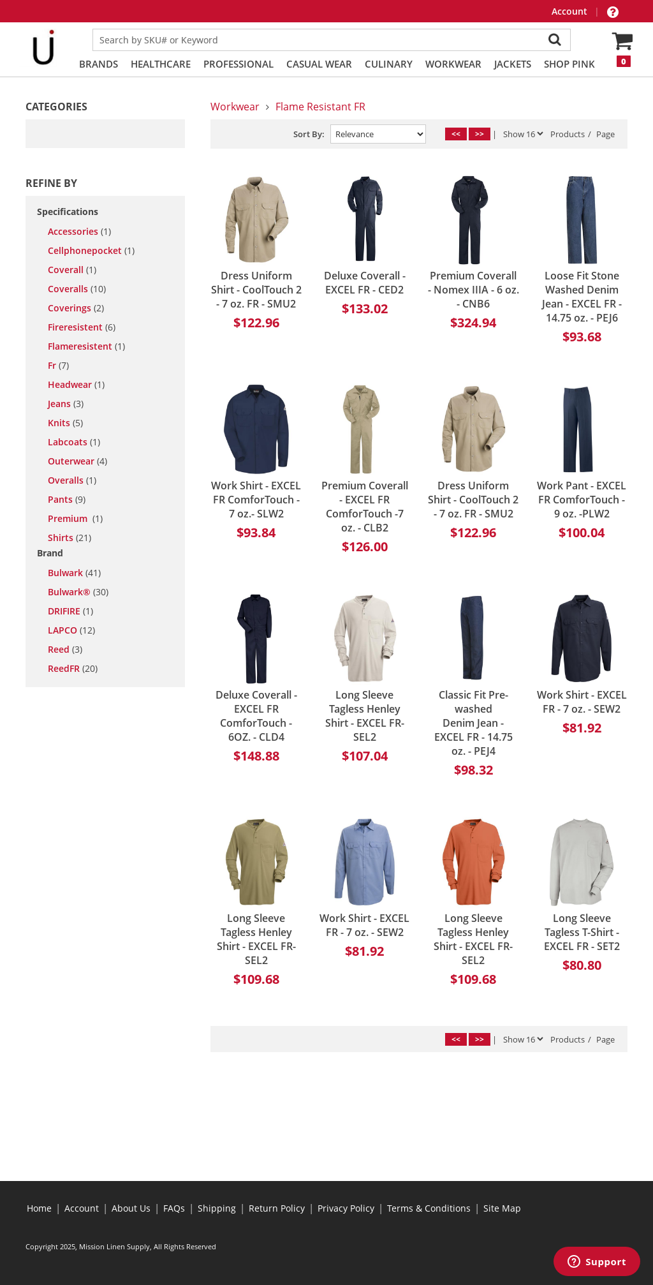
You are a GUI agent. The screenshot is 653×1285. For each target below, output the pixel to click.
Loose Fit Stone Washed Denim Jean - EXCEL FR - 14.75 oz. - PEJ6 (582, 297)
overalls (72, 480)
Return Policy (277, 1208)
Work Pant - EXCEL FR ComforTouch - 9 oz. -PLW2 (581, 500)
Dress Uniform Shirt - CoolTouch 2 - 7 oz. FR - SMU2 (256, 290)
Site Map (502, 1208)
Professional (238, 63)
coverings (76, 308)
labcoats (74, 442)
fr (58, 365)
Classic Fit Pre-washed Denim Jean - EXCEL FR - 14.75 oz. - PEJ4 (473, 723)
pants (66, 499)
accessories (79, 232)
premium (75, 519)
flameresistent (86, 346)
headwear (76, 385)
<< (455, 133)
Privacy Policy (346, 1208)
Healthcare (161, 63)
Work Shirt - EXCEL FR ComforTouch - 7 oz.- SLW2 (256, 500)
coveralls (77, 289)
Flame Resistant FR (320, 107)
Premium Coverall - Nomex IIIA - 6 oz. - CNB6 (473, 290)
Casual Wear (319, 63)
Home (39, 1208)
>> (479, 133)
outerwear (77, 461)
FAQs (174, 1208)
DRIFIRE (70, 611)
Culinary (389, 63)
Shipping (217, 1208)
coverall (72, 270)
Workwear (453, 63)
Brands (98, 63)
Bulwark (74, 573)
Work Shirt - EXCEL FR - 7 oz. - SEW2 (582, 702)
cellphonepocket (91, 251)
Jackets (512, 63)
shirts (69, 538)
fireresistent (81, 327)
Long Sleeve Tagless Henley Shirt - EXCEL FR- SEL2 (364, 716)
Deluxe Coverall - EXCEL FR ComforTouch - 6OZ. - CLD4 (256, 716)
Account (571, 11)
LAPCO (71, 630)
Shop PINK (569, 63)
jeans (66, 404)
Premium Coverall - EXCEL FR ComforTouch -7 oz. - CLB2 (364, 507)
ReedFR (73, 669)
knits (65, 423)
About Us (131, 1208)
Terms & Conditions (429, 1208)
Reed (65, 649)
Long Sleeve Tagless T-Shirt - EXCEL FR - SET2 (582, 932)
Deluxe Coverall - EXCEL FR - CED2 (365, 283)
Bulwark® (78, 592)
